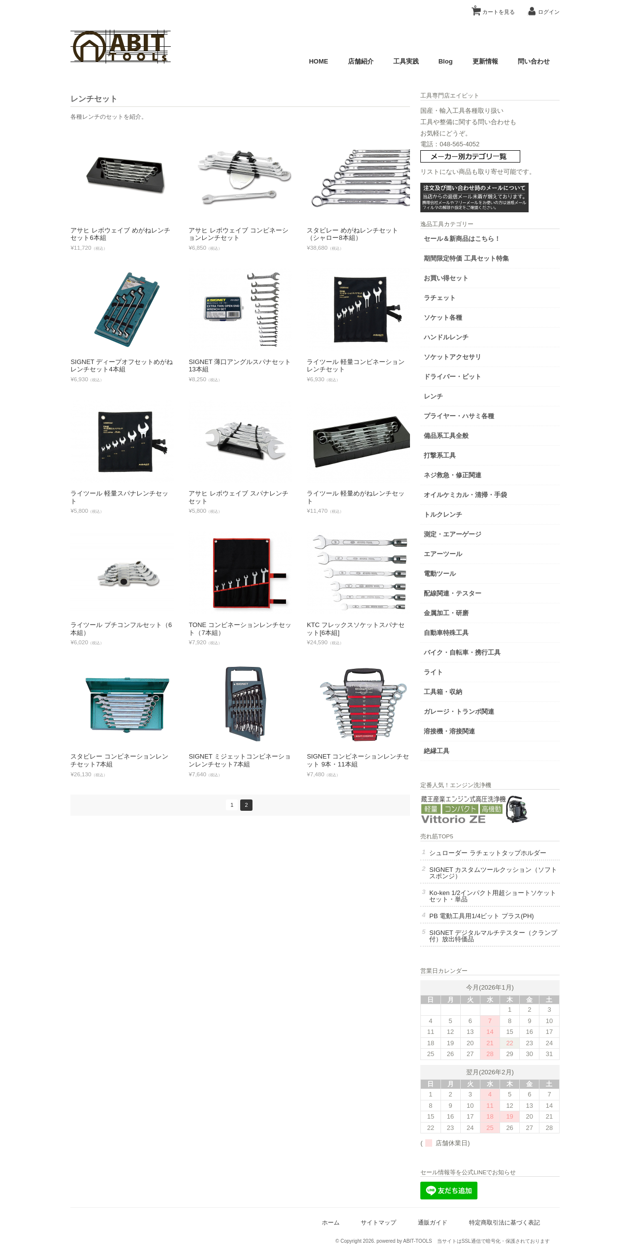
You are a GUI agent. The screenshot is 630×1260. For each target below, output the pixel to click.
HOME (315, 61)
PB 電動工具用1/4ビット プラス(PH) (499, 920)
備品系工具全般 (463, 433)
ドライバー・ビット (470, 374)
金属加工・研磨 (463, 611)
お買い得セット (463, 276)
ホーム (327, 1227)
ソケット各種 (460, 315)
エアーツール (460, 552)
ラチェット (457, 295)
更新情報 (482, 61)
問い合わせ (530, 61)
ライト (451, 670)
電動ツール (457, 571)
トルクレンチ (460, 512)
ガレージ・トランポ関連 (476, 709)
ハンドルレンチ (463, 335)
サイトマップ (375, 1227)
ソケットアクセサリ (470, 355)
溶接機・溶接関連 (467, 729)
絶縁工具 (454, 749)
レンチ (451, 394)
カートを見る (491, 8)
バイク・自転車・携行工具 (479, 650)
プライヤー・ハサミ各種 (476, 414)
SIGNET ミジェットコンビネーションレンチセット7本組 (243, 760)
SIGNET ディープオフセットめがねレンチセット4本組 (125, 365)
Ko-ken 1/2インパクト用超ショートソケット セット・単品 (501, 900)
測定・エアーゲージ (470, 532)
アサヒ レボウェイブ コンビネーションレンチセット (241, 234)
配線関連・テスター (470, 591)
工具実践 (402, 61)
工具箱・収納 (460, 690)
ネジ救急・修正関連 (470, 473)
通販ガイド (429, 1227)
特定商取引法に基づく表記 (501, 1227)
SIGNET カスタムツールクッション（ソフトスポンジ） (498, 877)
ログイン (545, 12)
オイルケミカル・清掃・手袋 (483, 493)
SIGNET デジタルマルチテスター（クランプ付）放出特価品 (501, 940)
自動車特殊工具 (463, 630)
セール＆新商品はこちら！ (479, 236)
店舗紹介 (357, 61)
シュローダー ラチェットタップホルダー (499, 854)
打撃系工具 (457, 453)
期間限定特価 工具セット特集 (484, 256)
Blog (442, 61)
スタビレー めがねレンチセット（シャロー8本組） (356, 234)
